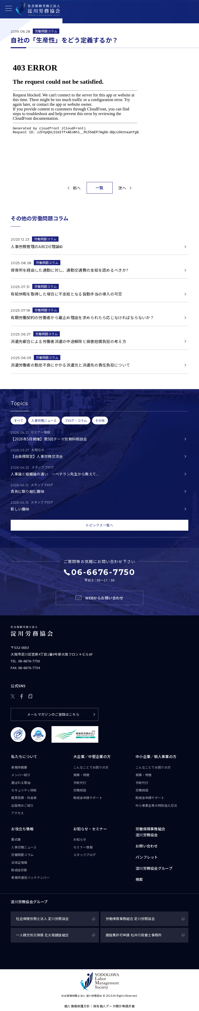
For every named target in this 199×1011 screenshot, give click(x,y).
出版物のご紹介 (22, 805)
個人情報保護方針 (77, 1006)
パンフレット (147, 857)
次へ (122, 188)
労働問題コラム (46, 31)
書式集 (16, 839)
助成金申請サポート (87, 797)
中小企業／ (156, 757)
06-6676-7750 (29, 660)
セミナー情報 (83, 847)
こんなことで (90, 767)
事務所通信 (30, 877)
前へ (77, 188)
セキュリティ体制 (23, 790)
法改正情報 (19, 862)
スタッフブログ (84, 854)
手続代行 (79, 782)
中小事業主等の (156, 805)
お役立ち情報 (22, 828)
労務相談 (79, 790)
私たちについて (24, 756)
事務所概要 (19, 767)
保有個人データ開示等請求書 (114, 1006)
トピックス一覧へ (99, 525)
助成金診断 (19, 870)
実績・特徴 (81, 775)
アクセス (17, 813)
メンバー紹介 (20, 775)
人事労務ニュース (23, 847)
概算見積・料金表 (24, 797)
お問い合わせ (147, 845)
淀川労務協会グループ (154, 868)
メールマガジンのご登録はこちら (53, 714)
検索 (139, 879)
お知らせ (79, 839)
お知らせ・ (90, 829)
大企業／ (92, 757)
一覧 (99, 187)
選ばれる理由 (20, 782)
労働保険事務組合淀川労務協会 (150, 832)
